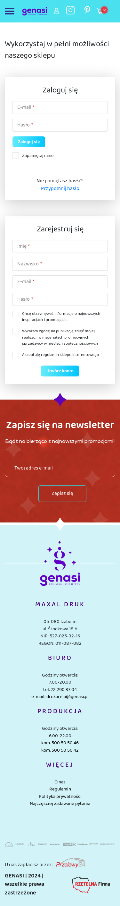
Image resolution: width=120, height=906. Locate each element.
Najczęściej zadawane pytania (60, 803)
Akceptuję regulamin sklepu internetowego (60, 355)
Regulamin (60, 789)
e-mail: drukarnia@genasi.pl (60, 697)
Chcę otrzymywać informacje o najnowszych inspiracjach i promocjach (61, 317)
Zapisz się (62, 493)
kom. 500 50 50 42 (60, 750)
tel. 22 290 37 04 (60, 690)
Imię (22, 246)
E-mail (24, 107)
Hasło (23, 125)
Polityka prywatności (60, 796)
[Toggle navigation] (11, 11)
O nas (60, 782)
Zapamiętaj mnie (37, 155)
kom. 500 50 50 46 (60, 743)
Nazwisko (28, 264)
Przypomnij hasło (60, 189)
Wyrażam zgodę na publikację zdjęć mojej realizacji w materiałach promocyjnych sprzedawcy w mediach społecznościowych (60, 337)
